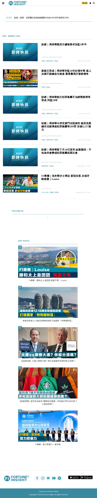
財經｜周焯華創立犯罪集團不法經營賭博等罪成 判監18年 (65, 99)
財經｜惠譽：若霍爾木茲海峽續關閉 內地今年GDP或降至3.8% (41, 18)
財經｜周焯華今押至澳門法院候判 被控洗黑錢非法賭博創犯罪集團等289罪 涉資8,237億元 (66, 126)
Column (45, 192)
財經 (56, 61)
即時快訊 (49, 61)
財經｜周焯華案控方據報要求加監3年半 (64, 44)
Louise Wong (46, 188)
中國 (43, 61)
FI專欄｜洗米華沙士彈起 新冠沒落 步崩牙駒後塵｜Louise (65, 177)
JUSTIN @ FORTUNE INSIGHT (51, 57)
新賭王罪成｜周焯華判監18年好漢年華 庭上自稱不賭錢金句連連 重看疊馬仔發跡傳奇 (66, 72)
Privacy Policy (53, 491)
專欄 (52, 192)
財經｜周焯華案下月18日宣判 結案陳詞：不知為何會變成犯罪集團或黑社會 (66, 151)
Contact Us (43, 491)
